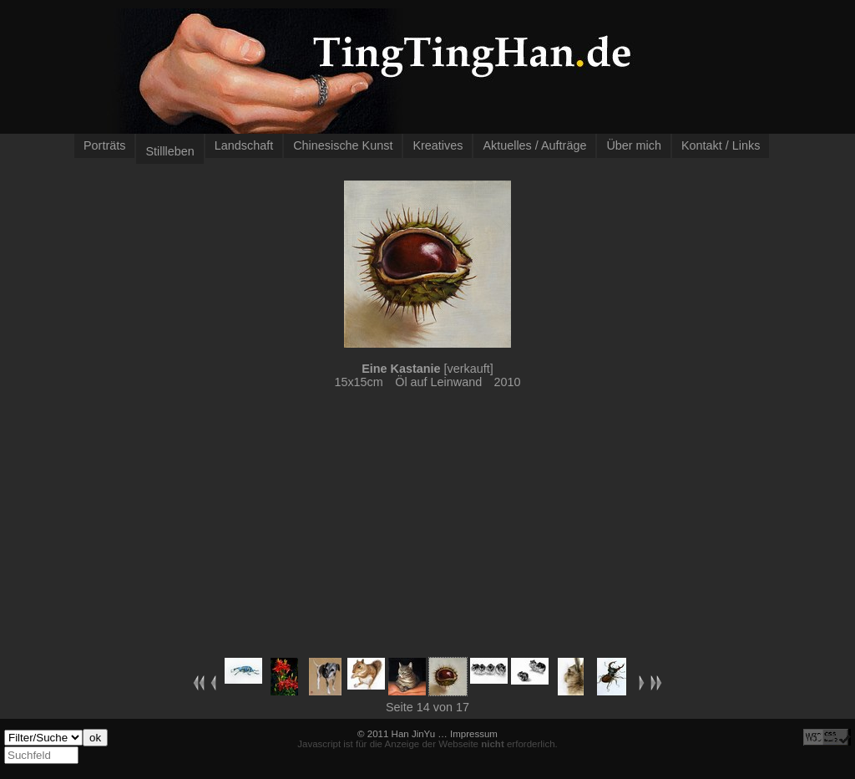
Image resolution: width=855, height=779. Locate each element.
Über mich (633, 145)
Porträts (104, 145)
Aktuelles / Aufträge (534, 145)
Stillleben (169, 151)
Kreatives (437, 145)
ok (95, 737)
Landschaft (244, 145)
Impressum (474, 734)
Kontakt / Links (720, 145)
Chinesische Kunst (342, 145)
